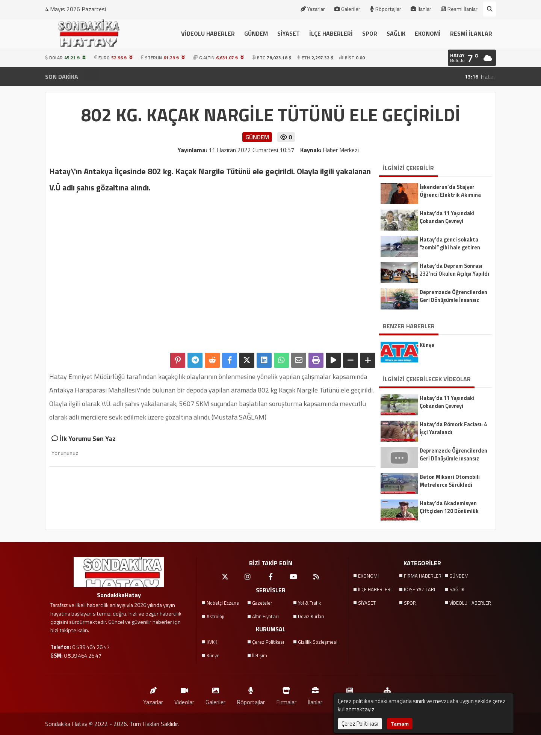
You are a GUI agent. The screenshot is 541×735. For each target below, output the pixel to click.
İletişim (259, 655)
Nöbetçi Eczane (223, 603)
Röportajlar (385, 9)
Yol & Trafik (309, 603)
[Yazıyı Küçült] (350, 360)
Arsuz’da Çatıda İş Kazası (290, 76)
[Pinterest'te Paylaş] (177, 360)
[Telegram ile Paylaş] (194, 360)
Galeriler (347, 9)
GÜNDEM (256, 33)
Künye (213, 655)
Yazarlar (313, 9)
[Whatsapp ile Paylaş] (281, 360)
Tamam (400, 723)
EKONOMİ (428, 33)
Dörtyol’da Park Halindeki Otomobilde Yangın (401, 76)
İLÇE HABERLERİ (331, 33)
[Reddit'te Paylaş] (212, 360)
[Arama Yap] (489, 9)
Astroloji (215, 616)
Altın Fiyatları (265, 616)
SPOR (369, 33)
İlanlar (421, 9)
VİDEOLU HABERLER (208, 33)
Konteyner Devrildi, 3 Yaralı (201, 76)
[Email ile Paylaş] (298, 360)
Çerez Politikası (268, 642)
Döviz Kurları (311, 616)
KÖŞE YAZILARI (419, 589)
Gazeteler (262, 603)
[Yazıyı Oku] (333, 360)
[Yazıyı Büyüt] (367, 360)
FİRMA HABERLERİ (423, 576)
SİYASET (288, 33)
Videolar (184, 694)
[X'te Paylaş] (246, 360)
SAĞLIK (396, 33)
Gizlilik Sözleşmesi (317, 642)
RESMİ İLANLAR (471, 33)
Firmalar (286, 694)
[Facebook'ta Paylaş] (229, 360)
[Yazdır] (315, 360)
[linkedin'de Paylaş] (264, 360)
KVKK (212, 642)
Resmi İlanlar (459, 9)
